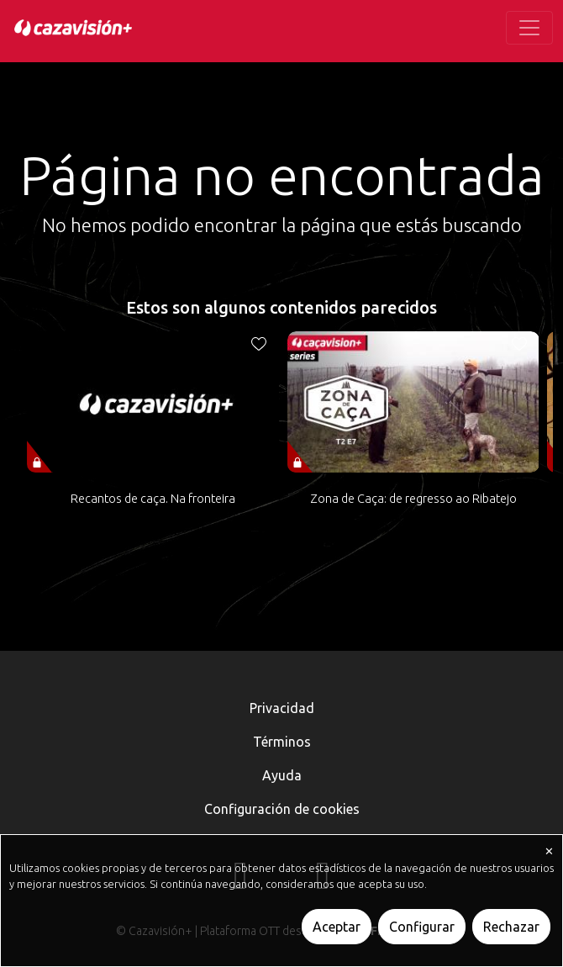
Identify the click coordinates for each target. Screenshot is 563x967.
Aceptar (336, 926)
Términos (282, 741)
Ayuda (282, 775)
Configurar (422, 926)
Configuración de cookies (282, 808)
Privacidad (282, 708)
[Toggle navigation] (529, 28)
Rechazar (511, 926)
